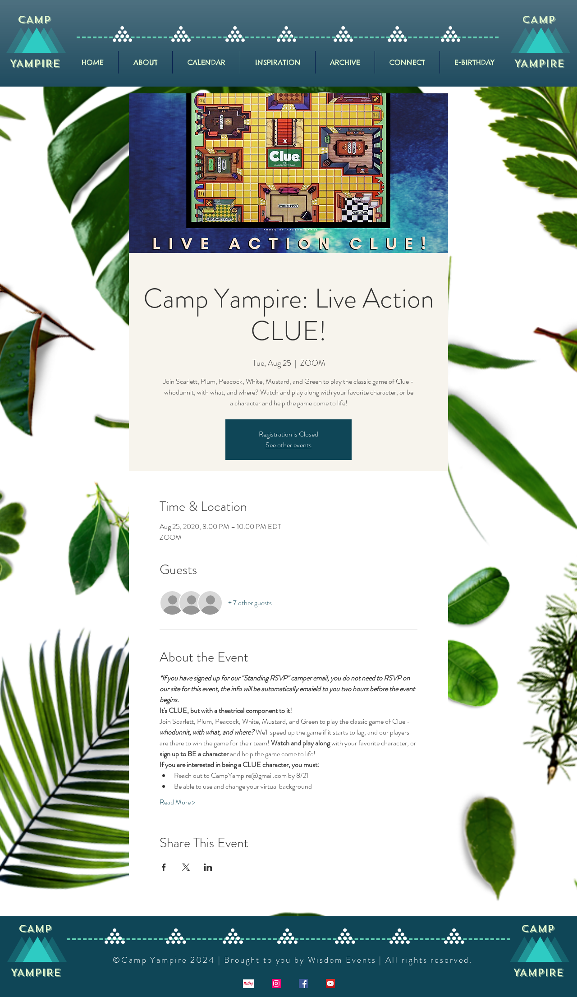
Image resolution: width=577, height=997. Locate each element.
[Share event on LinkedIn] (208, 867)
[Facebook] (303, 983)
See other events (288, 445)
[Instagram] (276, 983)
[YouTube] (330, 983)
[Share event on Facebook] (164, 867)
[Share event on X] (186, 867)
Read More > (177, 802)
